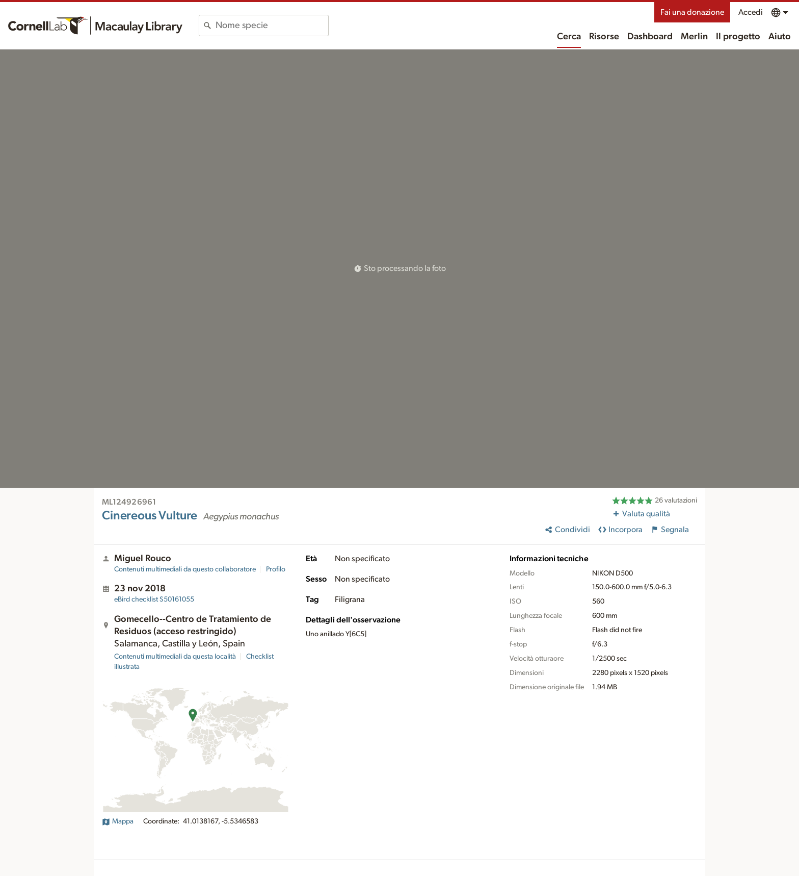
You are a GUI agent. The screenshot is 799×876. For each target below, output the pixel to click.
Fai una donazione (692, 12)
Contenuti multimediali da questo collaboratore (185, 569)
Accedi (750, 12)
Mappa (118, 821)
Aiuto (779, 36)
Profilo (275, 569)
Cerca (569, 36)
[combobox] (272, 25)
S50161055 (154, 599)
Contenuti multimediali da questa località (175, 656)
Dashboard (650, 36)
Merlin (694, 36)
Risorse (604, 36)
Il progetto (738, 36)
